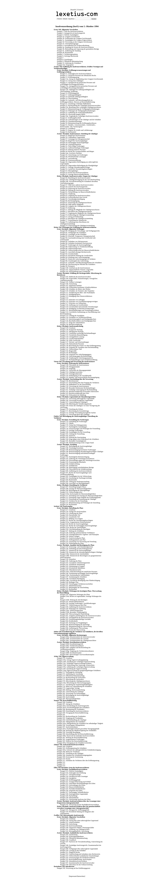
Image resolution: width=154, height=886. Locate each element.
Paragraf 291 (61, 714)
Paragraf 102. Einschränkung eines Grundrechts (75, 271)
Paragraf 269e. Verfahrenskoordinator (72, 646)
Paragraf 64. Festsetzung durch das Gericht (73, 197)
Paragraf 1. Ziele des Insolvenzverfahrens (70, 31)
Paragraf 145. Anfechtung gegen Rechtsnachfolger (76, 356)
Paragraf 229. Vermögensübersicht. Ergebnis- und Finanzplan (79, 534)
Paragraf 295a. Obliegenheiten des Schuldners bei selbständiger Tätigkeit (80, 723)
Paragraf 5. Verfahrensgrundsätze (67, 54)
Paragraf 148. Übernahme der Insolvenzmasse (74, 365)
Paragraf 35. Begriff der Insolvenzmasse (72, 135)
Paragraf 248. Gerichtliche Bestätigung (72, 578)
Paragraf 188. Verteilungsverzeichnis (71, 448)
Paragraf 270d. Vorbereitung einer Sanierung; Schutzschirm (75, 665)
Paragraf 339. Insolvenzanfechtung (71, 826)
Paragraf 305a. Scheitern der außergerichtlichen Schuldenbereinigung (79, 750)
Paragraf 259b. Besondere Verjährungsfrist (73, 612)
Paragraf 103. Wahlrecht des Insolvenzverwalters (75, 277)
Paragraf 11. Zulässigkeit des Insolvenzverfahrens (75, 74)
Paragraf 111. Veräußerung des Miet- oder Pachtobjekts (77, 292)
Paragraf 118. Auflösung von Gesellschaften (74, 305)
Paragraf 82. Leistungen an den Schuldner (73, 234)
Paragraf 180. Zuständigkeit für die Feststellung (75, 432)
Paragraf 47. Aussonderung (68, 158)
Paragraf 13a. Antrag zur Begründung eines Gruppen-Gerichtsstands (81, 79)
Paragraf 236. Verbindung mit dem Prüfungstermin (76, 548)
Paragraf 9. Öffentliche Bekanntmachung (70, 61)
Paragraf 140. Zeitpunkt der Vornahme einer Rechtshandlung (79, 347)
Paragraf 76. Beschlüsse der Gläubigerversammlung (76, 218)
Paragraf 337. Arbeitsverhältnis (70, 822)
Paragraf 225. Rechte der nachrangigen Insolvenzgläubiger (78, 526)
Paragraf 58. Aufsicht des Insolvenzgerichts (74, 187)
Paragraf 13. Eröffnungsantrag (69, 77)
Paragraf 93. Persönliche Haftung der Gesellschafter (76, 255)
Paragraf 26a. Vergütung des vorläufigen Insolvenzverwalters (79, 116)
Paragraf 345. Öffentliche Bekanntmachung (74, 838)
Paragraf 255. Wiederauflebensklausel (72, 601)
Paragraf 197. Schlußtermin (68, 465)
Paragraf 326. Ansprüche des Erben (71, 790)
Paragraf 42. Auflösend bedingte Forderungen (74, 148)
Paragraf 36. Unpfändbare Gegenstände (72, 137)
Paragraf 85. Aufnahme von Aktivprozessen (74, 241)
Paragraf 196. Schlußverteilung (70, 464)
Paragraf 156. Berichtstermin (69, 381)
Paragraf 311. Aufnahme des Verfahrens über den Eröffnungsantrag (78, 760)
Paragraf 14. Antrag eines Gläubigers (71, 81)
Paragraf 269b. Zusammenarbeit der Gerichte (74, 639)
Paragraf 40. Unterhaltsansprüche (70, 144)
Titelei (59, 19)
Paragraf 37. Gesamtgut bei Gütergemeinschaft (75, 139)
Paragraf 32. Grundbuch (67, 128)
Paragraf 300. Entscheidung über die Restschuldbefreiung (75, 734)
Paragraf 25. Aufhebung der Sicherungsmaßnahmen (76, 112)
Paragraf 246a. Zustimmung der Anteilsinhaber (75, 575)
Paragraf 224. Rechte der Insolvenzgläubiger (74, 524)
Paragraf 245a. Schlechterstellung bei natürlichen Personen (78, 571)
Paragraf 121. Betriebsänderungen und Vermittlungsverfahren (79, 310)
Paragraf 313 (61, 764)
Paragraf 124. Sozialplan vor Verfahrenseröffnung (75, 317)
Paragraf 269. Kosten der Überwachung (72, 630)
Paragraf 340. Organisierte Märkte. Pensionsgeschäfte (77, 827)
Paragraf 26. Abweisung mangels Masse (72, 114)
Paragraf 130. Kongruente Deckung (71, 330)
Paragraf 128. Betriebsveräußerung (71, 324)
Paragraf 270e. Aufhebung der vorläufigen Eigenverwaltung (76, 667)
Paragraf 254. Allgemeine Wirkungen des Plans (75, 594)
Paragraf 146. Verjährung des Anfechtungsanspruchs (76, 358)
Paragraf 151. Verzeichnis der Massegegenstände (75, 370)
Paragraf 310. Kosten (63, 759)
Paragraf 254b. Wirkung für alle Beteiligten (73, 600)
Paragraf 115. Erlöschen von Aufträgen (72, 300)
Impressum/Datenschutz (77, 876)
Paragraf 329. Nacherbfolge (68, 796)
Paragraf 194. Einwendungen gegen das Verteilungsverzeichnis (80, 460)
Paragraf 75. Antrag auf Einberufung (71, 217)
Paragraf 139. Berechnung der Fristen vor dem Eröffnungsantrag (80, 345)
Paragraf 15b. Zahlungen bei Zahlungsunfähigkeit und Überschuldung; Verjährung (77, 90)
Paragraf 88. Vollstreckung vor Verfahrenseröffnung (76, 247)
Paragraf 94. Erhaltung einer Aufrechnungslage (75, 257)
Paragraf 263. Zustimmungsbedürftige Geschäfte (75, 619)
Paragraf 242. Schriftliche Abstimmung (72, 564)
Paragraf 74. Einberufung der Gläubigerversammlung (77, 215)
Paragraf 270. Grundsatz (64, 658)
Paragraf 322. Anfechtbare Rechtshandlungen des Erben (77, 783)
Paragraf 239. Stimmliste (68, 559)
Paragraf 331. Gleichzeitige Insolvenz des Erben (75, 799)
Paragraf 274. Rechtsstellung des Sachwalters (71, 677)
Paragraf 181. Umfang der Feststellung (72, 434)
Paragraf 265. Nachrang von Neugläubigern (74, 623)
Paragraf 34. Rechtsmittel (68, 132)
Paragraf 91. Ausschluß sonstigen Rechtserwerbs (75, 252)
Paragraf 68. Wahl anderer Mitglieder (72, 204)
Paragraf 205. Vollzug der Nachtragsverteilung (74, 481)
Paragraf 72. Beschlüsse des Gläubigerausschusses (76, 211)
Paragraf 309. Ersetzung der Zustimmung (70, 757)
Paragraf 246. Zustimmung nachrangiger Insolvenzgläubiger (79, 573)
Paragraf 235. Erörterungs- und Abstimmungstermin (76, 547)
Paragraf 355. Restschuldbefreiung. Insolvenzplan (75, 859)
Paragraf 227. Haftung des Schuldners (72, 531)
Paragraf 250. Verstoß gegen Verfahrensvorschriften (76, 584)
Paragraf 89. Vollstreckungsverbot (71, 248)
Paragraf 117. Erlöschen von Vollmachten (73, 303)
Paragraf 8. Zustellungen (64, 59)
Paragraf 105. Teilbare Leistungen (70, 282)
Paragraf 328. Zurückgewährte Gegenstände (74, 794)
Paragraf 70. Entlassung (67, 208)
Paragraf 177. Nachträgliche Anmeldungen (73, 427)
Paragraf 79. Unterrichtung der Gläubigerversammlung (77, 225)
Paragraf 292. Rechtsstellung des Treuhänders (71, 716)
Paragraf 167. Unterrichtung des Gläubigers (74, 402)
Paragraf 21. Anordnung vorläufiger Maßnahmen (75, 104)
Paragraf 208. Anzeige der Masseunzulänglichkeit (75, 488)
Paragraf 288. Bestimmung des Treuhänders (70, 709)
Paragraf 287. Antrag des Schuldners (68, 704)
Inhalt (65, 19)
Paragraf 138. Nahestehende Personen (72, 344)
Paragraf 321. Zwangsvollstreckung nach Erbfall (75, 782)
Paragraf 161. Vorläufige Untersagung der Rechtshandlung (78, 390)
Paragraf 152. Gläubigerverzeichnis (71, 372)
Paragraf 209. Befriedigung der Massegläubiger (75, 490)
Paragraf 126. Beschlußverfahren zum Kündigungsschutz (78, 321)
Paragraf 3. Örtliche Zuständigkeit (67, 35)
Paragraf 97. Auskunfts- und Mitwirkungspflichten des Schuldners (81, 262)
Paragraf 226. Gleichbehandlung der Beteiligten (75, 529)
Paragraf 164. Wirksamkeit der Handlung (73, 395)
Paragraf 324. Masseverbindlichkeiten (72, 787)
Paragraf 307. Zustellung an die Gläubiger (70, 753)
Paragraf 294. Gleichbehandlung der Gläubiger (71, 720)
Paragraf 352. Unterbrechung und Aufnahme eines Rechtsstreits (80, 854)
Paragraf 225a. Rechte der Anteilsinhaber (73, 527)
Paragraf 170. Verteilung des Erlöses (71, 409)
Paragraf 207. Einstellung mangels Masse (73, 487)
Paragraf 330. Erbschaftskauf (69, 797)
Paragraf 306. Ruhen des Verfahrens (68, 752)
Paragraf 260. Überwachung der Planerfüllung (74, 614)
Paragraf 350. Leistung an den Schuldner (73, 850)
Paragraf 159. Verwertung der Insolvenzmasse (74, 386)
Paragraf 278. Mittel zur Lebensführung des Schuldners (74, 686)
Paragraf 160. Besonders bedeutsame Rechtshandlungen (77, 388)
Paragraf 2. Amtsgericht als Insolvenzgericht (71, 33)
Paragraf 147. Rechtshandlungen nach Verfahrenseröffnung (78, 360)
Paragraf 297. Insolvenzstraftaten (67, 727)
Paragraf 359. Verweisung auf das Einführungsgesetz (73, 868)
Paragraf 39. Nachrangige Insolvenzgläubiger (74, 142)
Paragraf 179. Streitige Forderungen (71, 430)
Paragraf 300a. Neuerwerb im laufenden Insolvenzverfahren (76, 736)
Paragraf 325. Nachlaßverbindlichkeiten (72, 789)
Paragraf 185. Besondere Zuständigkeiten (73, 441)
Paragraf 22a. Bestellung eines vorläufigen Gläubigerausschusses (80, 107)
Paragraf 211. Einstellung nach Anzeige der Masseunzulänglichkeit (81, 496)
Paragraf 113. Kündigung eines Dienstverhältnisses (76, 296)
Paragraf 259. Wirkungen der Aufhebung (73, 608)
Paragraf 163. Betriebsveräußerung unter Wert (74, 393)
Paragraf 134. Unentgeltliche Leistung (72, 337)
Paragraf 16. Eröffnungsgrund (69, 93)
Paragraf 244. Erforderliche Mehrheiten (72, 568)
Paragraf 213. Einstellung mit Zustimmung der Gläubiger (78, 499)
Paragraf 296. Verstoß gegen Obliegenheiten (71, 725)
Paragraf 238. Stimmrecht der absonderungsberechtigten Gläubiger (81, 552)
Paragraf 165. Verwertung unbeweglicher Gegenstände (77, 398)
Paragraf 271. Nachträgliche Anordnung (69, 672)
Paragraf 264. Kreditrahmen (69, 621)
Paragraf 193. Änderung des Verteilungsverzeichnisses (77, 458)
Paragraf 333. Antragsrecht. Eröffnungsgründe (74, 810)
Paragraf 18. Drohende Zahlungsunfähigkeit (74, 96)
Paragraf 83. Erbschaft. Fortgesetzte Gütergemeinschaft (77, 236)
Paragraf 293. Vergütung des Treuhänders (70, 718)
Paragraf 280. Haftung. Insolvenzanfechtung (71, 690)
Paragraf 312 (61, 762)
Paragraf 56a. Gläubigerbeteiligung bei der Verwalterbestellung (80, 179)
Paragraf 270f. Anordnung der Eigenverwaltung (72, 669)
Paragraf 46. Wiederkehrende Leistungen (73, 157)
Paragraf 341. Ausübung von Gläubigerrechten (74, 829)
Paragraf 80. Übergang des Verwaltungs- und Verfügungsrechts (80, 231)
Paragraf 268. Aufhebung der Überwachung (74, 628)
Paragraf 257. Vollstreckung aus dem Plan (73, 605)
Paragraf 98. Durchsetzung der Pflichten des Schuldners (77, 264)
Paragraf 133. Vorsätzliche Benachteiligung (73, 335)
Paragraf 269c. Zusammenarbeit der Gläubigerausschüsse (78, 640)
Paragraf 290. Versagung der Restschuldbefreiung (72, 713)
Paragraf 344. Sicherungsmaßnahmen (72, 836)
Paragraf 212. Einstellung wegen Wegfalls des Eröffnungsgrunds (80, 497)
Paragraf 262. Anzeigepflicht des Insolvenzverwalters (77, 617)
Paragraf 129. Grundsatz (67, 328)
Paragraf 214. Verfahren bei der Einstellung (73, 501)
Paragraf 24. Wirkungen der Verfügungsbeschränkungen (77, 111)
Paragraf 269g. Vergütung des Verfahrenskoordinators (77, 651)
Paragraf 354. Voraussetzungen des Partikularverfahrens (77, 857)
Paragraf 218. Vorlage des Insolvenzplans (73, 511)
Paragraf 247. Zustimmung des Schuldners (73, 577)
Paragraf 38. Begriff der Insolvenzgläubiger (74, 141)
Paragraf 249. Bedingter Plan (69, 582)
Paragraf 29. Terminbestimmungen (71, 121)
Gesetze (80, 9)
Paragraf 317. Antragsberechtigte (70, 774)
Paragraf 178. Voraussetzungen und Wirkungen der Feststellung (80, 428)
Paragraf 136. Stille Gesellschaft (70, 340)
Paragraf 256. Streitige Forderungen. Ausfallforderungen (78, 603)
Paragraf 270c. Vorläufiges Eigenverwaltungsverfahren (74, 663)
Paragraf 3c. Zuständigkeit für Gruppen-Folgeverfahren (74, 40)
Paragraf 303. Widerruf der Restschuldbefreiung (72, 741)
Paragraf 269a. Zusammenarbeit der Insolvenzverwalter (77, 637)
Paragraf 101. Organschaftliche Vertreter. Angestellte (76, 270)
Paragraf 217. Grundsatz (67, 510)
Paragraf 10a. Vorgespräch (65, 65)
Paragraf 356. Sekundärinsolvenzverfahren (73, 861)
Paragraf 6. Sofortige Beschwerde (67, 56)
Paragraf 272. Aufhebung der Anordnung (70, 674)
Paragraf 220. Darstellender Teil (70, 515)
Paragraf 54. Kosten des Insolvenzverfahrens (74, 172)
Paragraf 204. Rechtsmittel (68, 480)
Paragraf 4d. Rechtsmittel (65, 52)
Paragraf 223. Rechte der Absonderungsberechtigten (76, 520)
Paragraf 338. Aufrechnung (68, 824)
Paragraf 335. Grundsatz (67, 819)
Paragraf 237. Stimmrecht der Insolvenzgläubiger (75, 550)
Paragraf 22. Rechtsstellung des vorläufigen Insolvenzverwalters (80, 105)
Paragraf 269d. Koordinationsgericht (71, 644)
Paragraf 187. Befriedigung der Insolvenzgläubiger (76, 446)
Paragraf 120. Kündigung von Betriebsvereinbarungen (77, 308)
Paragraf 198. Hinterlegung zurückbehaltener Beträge (77, 467)
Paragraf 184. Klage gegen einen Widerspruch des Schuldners (79, 439)
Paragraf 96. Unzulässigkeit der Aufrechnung (74, 261)
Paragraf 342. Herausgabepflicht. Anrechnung (74, 831)
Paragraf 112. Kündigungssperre (70, 294)
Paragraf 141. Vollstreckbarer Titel (71, 349)
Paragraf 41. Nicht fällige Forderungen (72, 146)
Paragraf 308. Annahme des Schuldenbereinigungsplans (74, 755)
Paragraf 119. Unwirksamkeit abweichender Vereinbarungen (79, 307)
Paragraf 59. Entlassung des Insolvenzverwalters (75, 188)
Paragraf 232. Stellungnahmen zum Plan (72, 540)
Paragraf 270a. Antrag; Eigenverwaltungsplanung (72, 660)
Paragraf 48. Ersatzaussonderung (70, 160)
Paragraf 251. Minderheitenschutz (70, 586)
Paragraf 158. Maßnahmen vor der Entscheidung (75, 384)
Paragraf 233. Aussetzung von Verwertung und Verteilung (78, 541)
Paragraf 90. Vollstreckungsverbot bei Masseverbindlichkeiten (79, 250)
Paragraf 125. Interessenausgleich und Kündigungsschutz (78, 319)
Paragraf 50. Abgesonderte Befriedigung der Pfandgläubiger (79, 165)
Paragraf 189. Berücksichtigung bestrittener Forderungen (78, 450)
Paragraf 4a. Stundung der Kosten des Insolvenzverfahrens (75, 47)
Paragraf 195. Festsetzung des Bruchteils (73, 462)
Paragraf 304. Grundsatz (64, 746)
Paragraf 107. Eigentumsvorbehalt (71, 285)
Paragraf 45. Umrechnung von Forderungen (74, 155)
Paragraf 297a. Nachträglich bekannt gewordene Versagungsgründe (78, 729)
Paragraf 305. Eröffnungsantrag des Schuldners (72, 748)
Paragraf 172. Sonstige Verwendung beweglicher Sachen (78, 413)
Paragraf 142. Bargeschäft (68, 351)
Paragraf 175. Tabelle (67, 423)
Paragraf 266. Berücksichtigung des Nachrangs (75, 624)
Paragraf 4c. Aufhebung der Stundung (69, 51)
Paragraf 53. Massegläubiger (69, 171)
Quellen (71, 19)
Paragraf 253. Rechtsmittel (68, 589)
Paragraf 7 (60, 58)
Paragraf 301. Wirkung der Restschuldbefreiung (72, 737)
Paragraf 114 (64, 298)
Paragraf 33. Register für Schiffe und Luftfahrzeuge (76, 130)
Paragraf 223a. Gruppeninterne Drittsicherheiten (75, 522)
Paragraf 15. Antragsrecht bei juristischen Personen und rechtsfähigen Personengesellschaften (77, 83)
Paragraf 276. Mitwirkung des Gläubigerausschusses (73, 681)
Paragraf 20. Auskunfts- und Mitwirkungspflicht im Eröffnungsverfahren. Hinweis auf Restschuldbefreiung (77, 101)
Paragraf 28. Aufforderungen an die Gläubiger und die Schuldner (80, 119)
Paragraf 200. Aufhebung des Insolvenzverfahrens (76, 471)
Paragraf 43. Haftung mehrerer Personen (73, 149)
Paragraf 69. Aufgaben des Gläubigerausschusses (75, 206)
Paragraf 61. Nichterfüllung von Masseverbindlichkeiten (78, 192)
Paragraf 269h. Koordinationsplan (70, 653)
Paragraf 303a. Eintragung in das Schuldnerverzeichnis (74, 743)
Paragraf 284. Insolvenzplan (66, 697)
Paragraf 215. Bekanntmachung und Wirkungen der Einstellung (80, 503)
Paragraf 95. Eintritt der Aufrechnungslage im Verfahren (77, 259)
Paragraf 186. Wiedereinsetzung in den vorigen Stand (77, 443)
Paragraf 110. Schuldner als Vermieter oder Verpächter (77, 291)
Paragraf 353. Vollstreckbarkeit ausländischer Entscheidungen (79, 856)
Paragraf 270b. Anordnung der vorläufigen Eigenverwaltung (76, 661)
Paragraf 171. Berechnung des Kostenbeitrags (74, 411)
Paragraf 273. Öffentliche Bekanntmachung (70, 676)
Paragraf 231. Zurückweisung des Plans (72, 538)
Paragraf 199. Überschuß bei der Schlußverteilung (76, 469)
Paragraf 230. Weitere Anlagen (69, 536)
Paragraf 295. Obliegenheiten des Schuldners (71, 721)
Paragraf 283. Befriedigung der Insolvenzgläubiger (73, 695)
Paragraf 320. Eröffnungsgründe (70, 780)
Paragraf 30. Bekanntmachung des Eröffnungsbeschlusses (78, 123)
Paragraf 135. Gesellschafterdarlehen (71, 338)
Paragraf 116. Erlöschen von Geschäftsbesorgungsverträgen (79, 301)
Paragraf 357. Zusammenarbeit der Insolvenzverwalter (77, 863)
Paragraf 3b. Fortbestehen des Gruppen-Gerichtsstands (74, 38)
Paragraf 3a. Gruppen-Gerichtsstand (68, 36)
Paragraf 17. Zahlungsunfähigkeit (70, 95)
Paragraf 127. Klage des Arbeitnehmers (72, 322)
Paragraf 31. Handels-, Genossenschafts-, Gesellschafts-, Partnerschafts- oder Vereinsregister (78, 126)
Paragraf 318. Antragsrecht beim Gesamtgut (74, 776)
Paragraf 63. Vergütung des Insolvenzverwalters (75, 195)
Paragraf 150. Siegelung (67, 368)
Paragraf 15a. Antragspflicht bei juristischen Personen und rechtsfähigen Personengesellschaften (78, 87)
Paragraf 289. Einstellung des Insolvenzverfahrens (73, 711)
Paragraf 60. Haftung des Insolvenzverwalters (74, 190)
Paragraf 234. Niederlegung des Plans (72, 543)
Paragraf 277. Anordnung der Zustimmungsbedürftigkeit (74, 684)
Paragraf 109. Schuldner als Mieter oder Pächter (75, 289)
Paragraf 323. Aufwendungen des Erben (72, 785)
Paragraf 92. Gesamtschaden (69, 254)
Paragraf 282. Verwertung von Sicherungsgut (71, 693)
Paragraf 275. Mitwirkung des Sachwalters (70, 679)
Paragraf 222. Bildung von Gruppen (71, 518)
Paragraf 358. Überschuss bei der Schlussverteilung (76, 865)
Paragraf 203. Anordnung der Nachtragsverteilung (76, 478)
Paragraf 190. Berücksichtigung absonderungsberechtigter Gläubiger (81, 451)
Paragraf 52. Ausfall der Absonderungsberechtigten (76, 169)
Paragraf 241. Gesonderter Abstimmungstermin (75, 563)
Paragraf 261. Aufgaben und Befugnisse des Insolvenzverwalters (80, 616)
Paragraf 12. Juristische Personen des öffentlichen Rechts (78, 75)
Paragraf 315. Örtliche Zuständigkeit (71, 771)
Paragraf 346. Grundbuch (68, 840)
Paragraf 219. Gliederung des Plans (71, 513)
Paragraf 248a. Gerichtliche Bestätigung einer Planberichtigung (80, 580)
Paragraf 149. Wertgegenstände (70, 367)
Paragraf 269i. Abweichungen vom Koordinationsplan (77, 654)
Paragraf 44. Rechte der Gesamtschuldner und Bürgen (77, 151)
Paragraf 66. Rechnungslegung (69, 201)
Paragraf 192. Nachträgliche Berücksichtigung (74, 457)
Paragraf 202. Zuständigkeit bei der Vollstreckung (75, 476)
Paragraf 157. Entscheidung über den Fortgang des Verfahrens (79, 383)
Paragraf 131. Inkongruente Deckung (71, 331)
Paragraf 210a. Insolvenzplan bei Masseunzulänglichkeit (78, 494)
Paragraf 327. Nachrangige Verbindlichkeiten (74, 792)
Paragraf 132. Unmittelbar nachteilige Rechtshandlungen (78, 333)
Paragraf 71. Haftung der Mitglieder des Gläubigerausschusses (79, 209)
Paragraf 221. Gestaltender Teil (70, 517)
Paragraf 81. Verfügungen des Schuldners (73, 232)
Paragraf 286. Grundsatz (64, 702)
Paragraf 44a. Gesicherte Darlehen (71, 153)
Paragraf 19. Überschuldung (69, 98)
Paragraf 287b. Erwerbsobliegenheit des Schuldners (73, 707)
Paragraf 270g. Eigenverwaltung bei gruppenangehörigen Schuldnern (78, 670)
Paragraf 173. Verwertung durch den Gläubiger (75, 414)
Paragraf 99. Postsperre (67, 266)
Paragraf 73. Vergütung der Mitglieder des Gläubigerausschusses (80, 213)
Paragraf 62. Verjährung (67, 194)
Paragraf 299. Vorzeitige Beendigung (68, 732)
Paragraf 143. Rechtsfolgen (68, 352)
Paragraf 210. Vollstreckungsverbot (71, 492)
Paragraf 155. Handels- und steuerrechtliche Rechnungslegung (79, 377)
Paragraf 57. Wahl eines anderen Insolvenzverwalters (77, 185)
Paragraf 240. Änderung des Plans (71, 561)
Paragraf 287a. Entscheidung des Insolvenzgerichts (73, 706)
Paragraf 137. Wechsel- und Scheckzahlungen (74, 342)
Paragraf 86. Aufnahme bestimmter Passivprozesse (76, 243)
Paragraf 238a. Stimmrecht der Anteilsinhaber (74, 554)
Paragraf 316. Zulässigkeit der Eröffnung (73, 773)
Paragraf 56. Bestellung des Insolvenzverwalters (75, 178)
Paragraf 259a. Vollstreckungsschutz (71, 610)
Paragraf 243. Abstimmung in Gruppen (72, 566)
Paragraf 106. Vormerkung (68, 284)
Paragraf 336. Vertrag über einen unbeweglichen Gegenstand (79, 820)
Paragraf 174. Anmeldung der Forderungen (73, 421)
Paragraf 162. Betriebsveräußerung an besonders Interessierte (79, 391)
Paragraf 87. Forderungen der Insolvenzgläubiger (75, 245)
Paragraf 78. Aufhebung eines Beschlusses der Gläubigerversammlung (74, 223)
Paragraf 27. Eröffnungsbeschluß (70, 118)
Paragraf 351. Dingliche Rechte (70, 852)
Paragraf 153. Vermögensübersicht (71, 374)
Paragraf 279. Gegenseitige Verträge (68, 688)
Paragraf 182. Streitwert (67, 435)
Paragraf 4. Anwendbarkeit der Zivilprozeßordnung (73, 45)
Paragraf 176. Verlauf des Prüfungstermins (73, 425)
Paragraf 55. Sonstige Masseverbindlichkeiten (74, 174)
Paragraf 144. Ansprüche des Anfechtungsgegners (75, 354)
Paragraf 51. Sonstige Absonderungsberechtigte (75, 167)
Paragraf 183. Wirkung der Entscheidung (73, 437)
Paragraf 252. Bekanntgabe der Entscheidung (74, 587)
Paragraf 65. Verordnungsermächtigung (72, 199)
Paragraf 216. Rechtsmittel (68, 504)
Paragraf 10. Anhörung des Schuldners (69, 63)
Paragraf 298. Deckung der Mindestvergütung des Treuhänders (76, 730)
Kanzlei (73, 9)
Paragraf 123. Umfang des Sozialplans (72, 315)
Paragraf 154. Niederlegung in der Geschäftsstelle (75, 375)
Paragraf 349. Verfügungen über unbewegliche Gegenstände (79, 849)
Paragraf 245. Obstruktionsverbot (70, 570)
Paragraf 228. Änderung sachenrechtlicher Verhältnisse (77, 533)
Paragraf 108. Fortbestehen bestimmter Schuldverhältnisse (78, 287)
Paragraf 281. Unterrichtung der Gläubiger (70, 691)
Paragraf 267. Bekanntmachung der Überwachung (76, 626)
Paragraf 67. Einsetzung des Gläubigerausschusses (76, 202)
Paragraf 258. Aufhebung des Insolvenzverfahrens (76, 607)
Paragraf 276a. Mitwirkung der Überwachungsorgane (73, 683)
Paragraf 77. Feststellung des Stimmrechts (73, 220)
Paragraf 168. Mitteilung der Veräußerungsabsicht (75, 404)
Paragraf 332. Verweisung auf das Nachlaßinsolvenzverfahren (79, 804)
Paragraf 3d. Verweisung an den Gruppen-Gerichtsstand (74, 42)
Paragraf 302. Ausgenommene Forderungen (70, 739)
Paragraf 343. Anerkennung (68, 834)
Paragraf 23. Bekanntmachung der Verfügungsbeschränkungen (79, 109)
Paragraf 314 (61, 766)
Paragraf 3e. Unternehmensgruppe (67, 44)
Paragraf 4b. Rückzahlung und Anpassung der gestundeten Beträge (78, 49)
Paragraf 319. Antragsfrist (68, 778)
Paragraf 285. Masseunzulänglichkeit (68, 699)
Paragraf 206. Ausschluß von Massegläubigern (74, 483)
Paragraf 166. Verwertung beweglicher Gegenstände (76, 400)
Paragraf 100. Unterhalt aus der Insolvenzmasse (75, 268)
